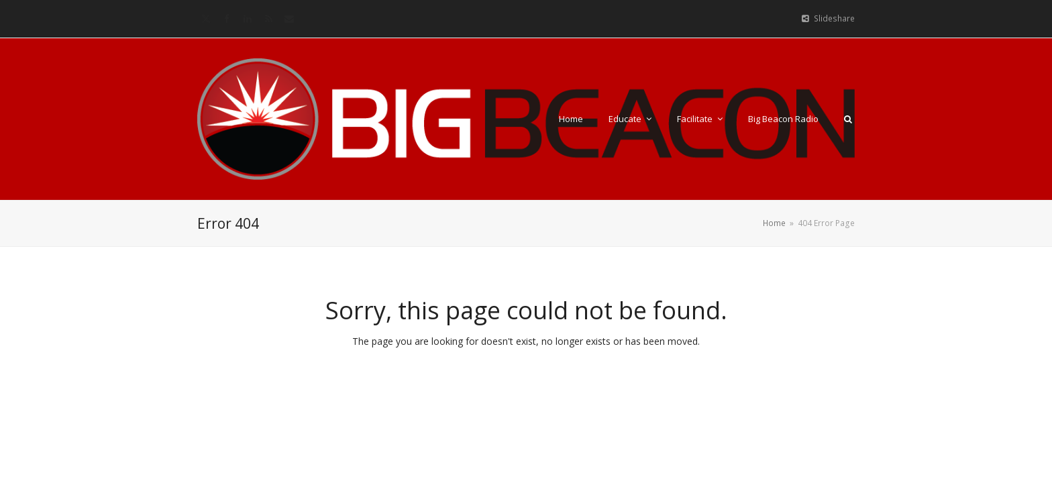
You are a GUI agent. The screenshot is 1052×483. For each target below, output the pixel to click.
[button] (848, 119)
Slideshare (834, 18)
